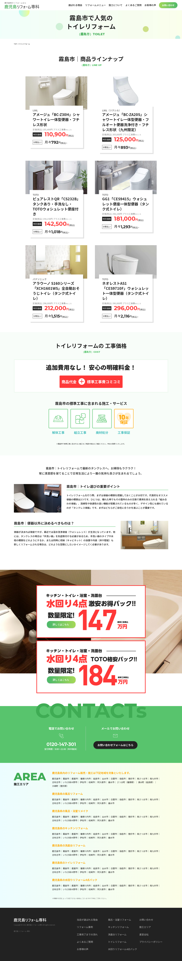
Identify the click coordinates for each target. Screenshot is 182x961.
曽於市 (131, 778)
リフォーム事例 (85, 927)
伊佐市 (83, 782)
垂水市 (111, 782)
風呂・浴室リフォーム (119, 919)
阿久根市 (101, 782)
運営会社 (144, 934)
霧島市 (66, 778)
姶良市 (96, 778)
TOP (15, 44)
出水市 (105, 778)
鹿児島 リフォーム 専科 (22, 931)
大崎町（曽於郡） (60, 785)
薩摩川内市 (85, 778)
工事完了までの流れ (87, 934)
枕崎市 (92, 782)
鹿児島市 (56, 778)
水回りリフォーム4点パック (122, 949)
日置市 (114, 778)
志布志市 (56, 782)
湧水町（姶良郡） (146, 782)
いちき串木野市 (70, 782)
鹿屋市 (75, 778)
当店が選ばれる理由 (87, 919)
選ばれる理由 (75, 5)
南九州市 (154, 778)
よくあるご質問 (133, 5)
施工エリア (145, 927)
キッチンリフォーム (118, 927)
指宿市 (122, 778)
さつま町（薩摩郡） (126, 782)
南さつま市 (142, 778)
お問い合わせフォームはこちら (115, 745)
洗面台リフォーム (117, 934)
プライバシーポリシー (150, 941)
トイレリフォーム (117, 941)
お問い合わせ (168, 5)
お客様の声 (150, 5)
